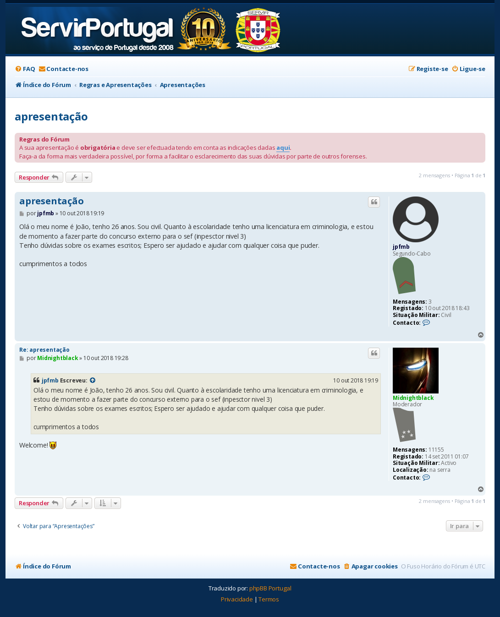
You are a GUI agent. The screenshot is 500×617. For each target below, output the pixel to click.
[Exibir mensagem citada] (93, 380)
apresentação (51, 116)
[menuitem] (25, 69)
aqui (283, 147)
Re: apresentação (44, 349)
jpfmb (401, 247)
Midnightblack (413, 398)
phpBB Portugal (270, 588)
